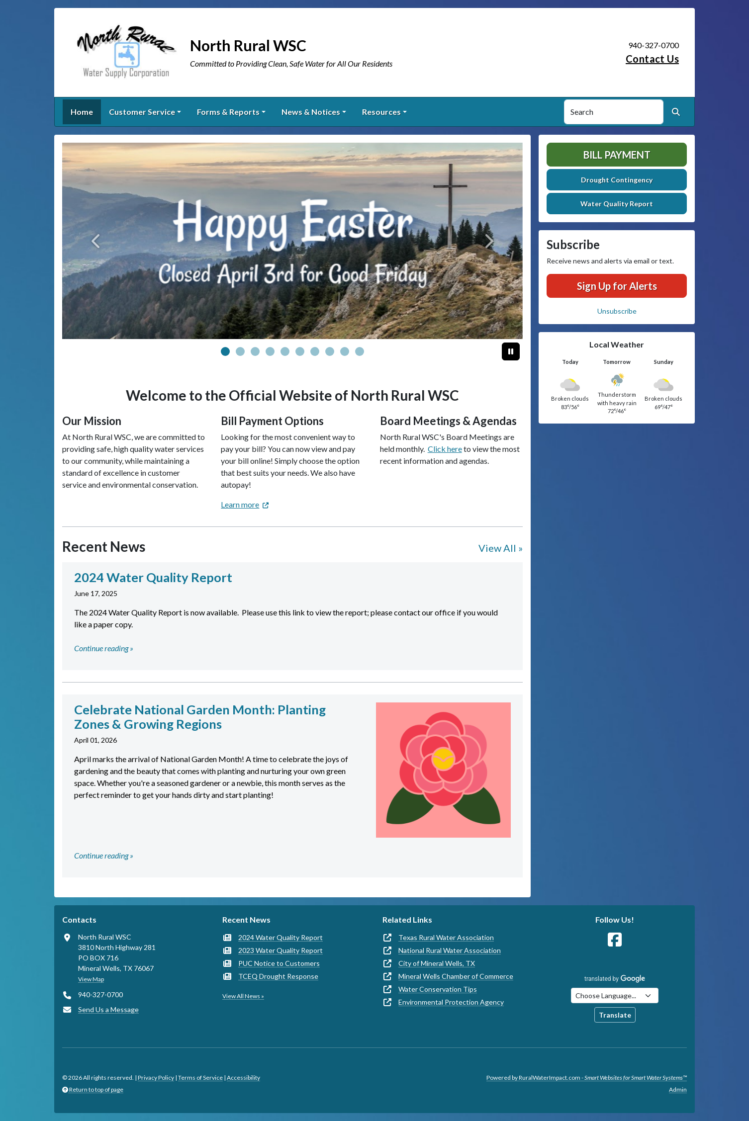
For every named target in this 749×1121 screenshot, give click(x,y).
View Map (91, 979)
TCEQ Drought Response (278, 976)
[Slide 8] (344, 351)
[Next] (488, 241)
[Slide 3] (270, 351)
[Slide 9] (359, 351)
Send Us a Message (108, 1009)
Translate (615, 1015)
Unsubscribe (617, 311)
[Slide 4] (285, 351)
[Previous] (96, 241)
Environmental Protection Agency (451, 1002)
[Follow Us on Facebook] (615, 940)
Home (82, 111)
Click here (445, 448)
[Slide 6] (314, 351)
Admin (678, 1089)
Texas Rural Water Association (446, 937)
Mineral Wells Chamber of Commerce (455, 976)
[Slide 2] (255, 351)
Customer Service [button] (142, 111)
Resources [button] (381, 111)
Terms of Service (200, 1077)
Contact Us (652, 59)
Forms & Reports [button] (228, 111)
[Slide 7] (329, 351)
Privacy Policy (156, 1077)
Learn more (240, 504)
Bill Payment (617, 155)
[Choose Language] (614, 995)
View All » (500, 548)
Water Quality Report (616, 203)
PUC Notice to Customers (279, 963)
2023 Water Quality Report (280, 950)
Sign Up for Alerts (617, 286)
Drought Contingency (617, 179)
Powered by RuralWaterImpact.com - (586, 1077)
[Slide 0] (225, 351)
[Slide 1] (240, 351)
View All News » (243, 996)
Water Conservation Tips (437, 989)
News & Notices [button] (310, 111)
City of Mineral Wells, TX (436, 963)
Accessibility (243, 1077)
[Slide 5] (299, 351)
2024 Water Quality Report (280, 937)
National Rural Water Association (449, 950)
